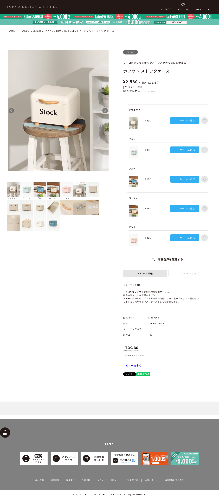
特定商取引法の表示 (174, 480)
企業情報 (86, 480)
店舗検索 (55, 480)
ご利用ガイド (131, 480)
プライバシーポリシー (107, 480)
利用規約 (70, 480)
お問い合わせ (151, 480)
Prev (11, 110)
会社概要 (39, 480)
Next (105, 110)
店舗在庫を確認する (170, 259)
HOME (11, 30)
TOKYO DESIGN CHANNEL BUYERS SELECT (49, 30)
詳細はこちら (154, 91)
